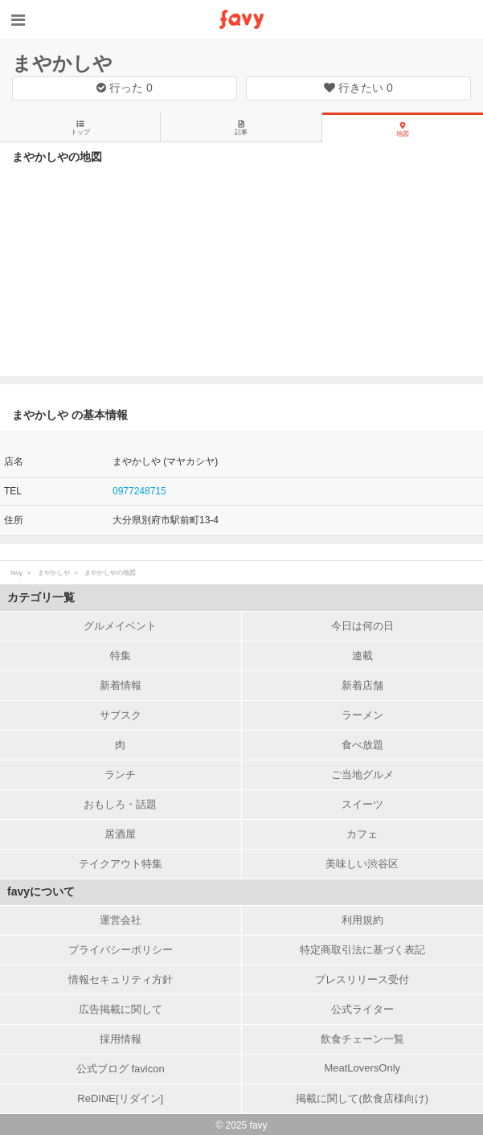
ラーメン (362, 715)
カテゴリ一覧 (41, 597)
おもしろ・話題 (120, 804)
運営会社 (120, 920)
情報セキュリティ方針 (120, 979)
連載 (362, 655)
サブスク (120, 715)
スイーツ (362, 804)
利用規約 (362, 920)
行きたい (358, 87)
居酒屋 (120, 834)
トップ (80, 128)
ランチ (120, 774)
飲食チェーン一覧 (362, 1039)
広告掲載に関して (120, 1009)
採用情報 (120, 1039)
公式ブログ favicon (120, 1069)
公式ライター (362, 1009)
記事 (241, 128)
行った (124, 87)
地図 (402, 129)
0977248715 (139, 491)
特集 (120, 655)
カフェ (362, 834)
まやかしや (62, 63)
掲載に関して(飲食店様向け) (362, 1098)
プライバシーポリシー (120, 950)
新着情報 (120, 685)
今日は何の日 (362, 626)
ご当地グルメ (362, 774)
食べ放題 (362, 745)
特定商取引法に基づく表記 (362, 950)
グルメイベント (120, 626)
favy (16, 572)
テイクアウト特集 (120, 864)
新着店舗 (362, 685)
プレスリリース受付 (362, 979)
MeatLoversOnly (362, 1068)
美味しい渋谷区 (362, 864)
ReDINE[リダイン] (120, 1098)
